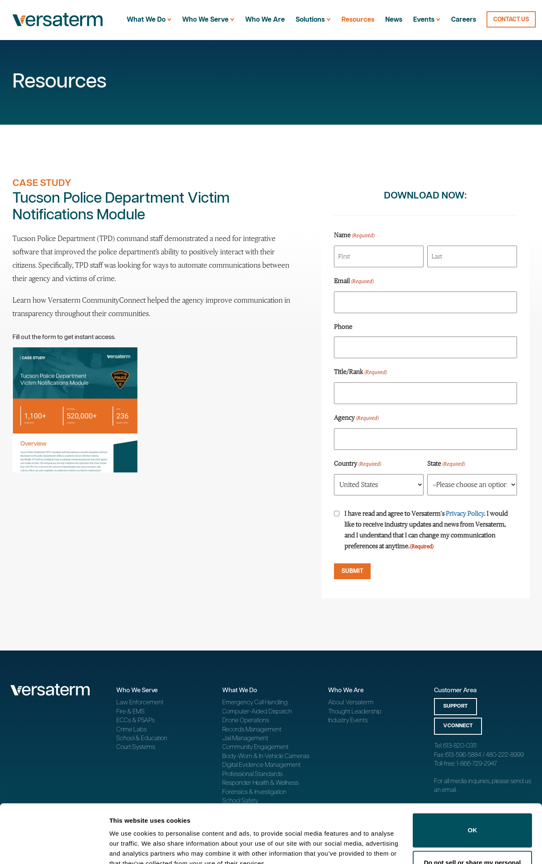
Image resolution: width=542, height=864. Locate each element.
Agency (356, 418)
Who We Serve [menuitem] (208, 19)
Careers (463, 19)
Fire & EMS (130, 711)
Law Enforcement (139, 702)
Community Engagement (255, 747)
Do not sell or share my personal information (472, 828)
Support (455, 706)
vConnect (458, 725)
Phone (343, 326)
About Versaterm (351, 702)
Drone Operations (245, 720)
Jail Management (245, 738)
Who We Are (265, 19)
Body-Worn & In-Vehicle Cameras (265, 756)
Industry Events (348, 720)
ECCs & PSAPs (135, 720)
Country (357, 464)
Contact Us (511, 20)
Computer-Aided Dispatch (257, 711)
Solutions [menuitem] (313, 19)
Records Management (251, 729)
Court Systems (135, 747)
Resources (357, 19)
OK (472, 791)
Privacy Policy (465, 513)
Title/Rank (360, 372)
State (446, 464)
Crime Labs (131, 729)
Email (354, 281)
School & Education (141, 738)
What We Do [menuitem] (149, 19)
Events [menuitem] (426, 19)
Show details (128, 847)
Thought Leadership (354, 711)
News (393, 19)
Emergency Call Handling (255, 702)
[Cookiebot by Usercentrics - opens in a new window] (54, 847)
